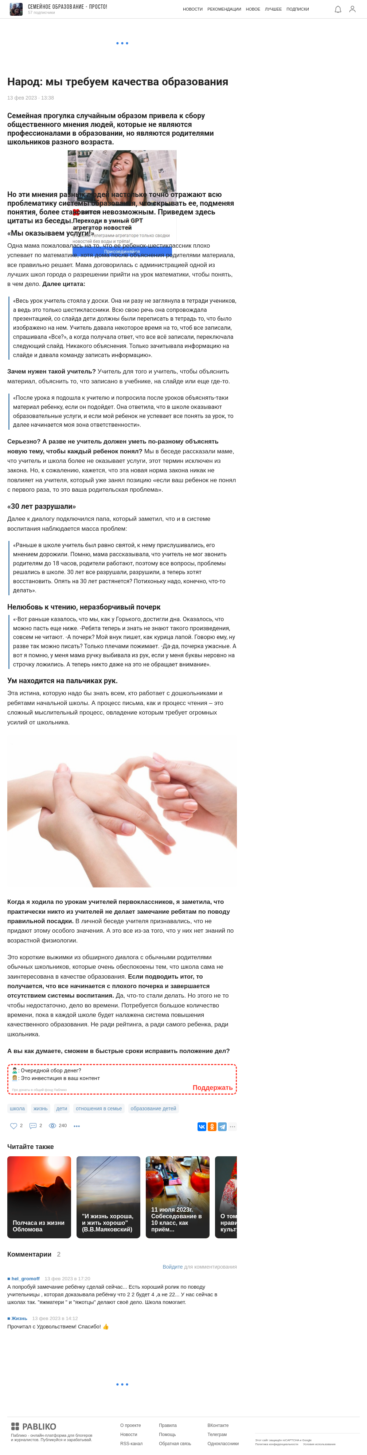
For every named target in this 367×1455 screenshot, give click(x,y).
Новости (128, 1434)
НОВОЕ (253, 9)
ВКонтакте (218, 1425)
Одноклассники (223, 1443)
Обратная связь (175, 1443)
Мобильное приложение (279, 1425)
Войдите (173, 1267)
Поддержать (213, 1087)
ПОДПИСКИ (297, 9)
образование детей (153, 1108)
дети (61, 1108)
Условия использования (319, 1444)
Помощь (167, 1434)
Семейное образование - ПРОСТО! (68, 7)
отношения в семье (99, 1108)
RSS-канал (131, 1443)
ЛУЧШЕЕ (273, 9)
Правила (168, 1425)
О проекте (130, 1425)
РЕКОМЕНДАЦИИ (224, 9)
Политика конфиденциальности (276, 1444)
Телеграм (217, 1434)
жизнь (41, 1108)
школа (17, 1108)
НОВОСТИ (193, 9)
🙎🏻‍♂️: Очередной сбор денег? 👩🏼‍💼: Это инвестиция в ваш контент (55, 1074)
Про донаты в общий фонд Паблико (39, 1090)
